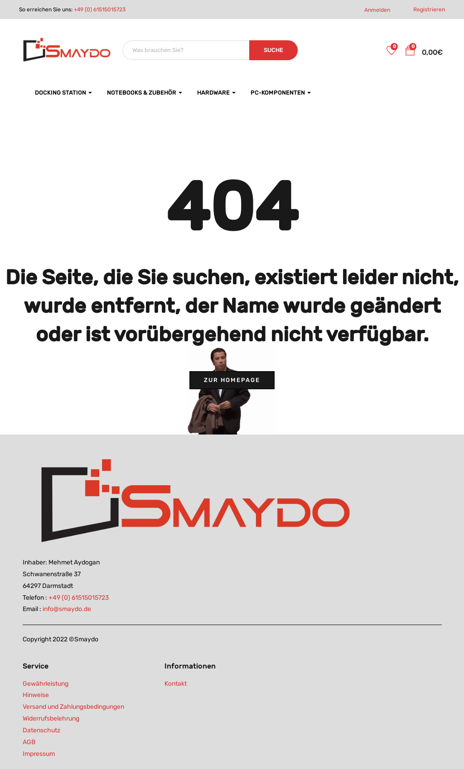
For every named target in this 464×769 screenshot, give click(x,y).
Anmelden (377, 10)
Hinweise (36, 695)
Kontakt (175, 684)
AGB (29, 742)
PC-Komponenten (281, 92)
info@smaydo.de (67, 609)
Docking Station (63, 92)
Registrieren (429, 9)
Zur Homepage (232, 380)
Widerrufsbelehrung (51, 718)
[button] (410, 52)
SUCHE (273, 50)
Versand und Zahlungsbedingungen (73, 707)
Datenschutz (41, 730)
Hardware (216, 92)
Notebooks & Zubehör (144, 92)
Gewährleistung (45, 684)
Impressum (39, 754)
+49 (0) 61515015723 (100, 9)
